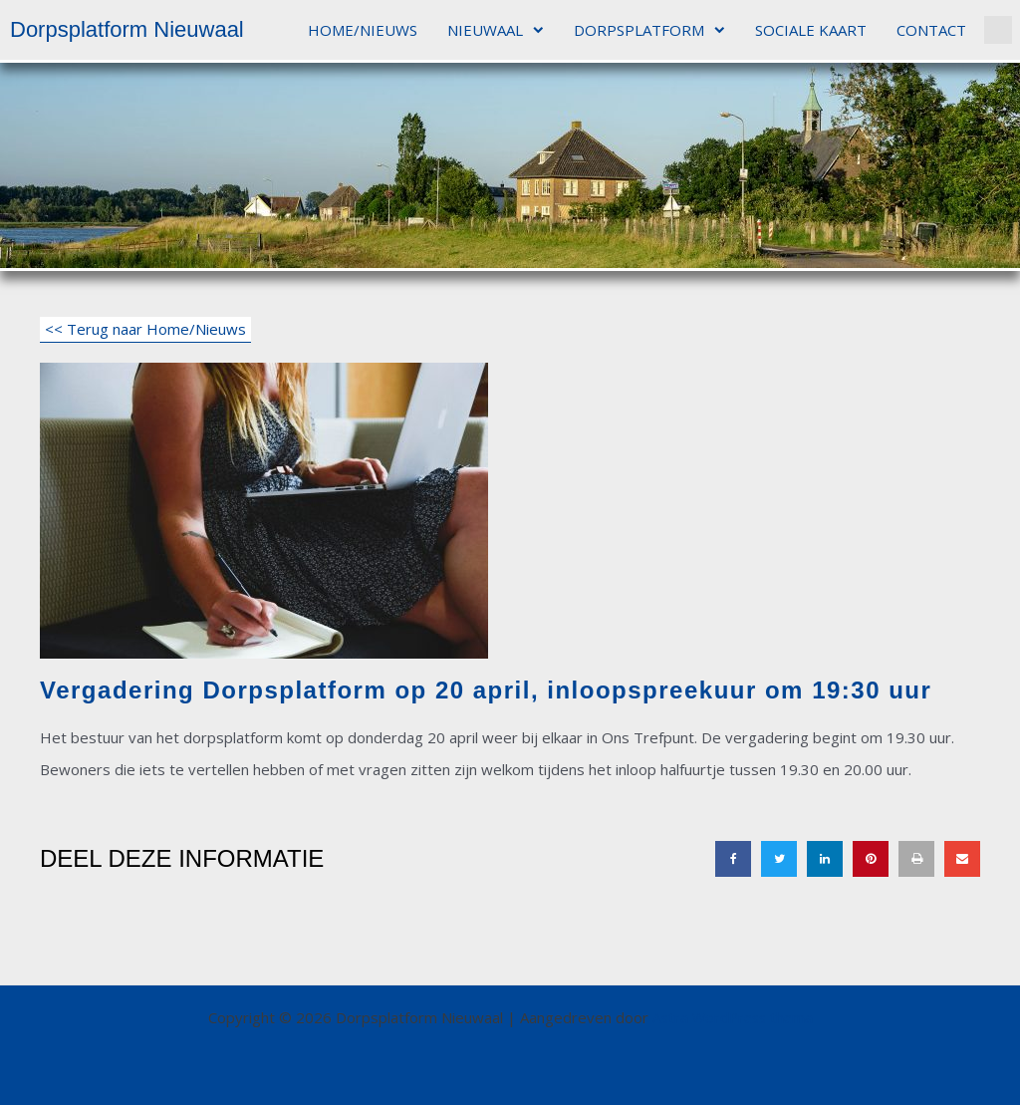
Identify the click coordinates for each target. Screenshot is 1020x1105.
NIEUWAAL (495, 30)
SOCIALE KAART (811, 30)
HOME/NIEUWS (362, 30)
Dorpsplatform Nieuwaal (127, 29)
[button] (998, 30)
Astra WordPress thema (732, 1017)
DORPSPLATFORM (649, 30)
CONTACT (931, 30)
